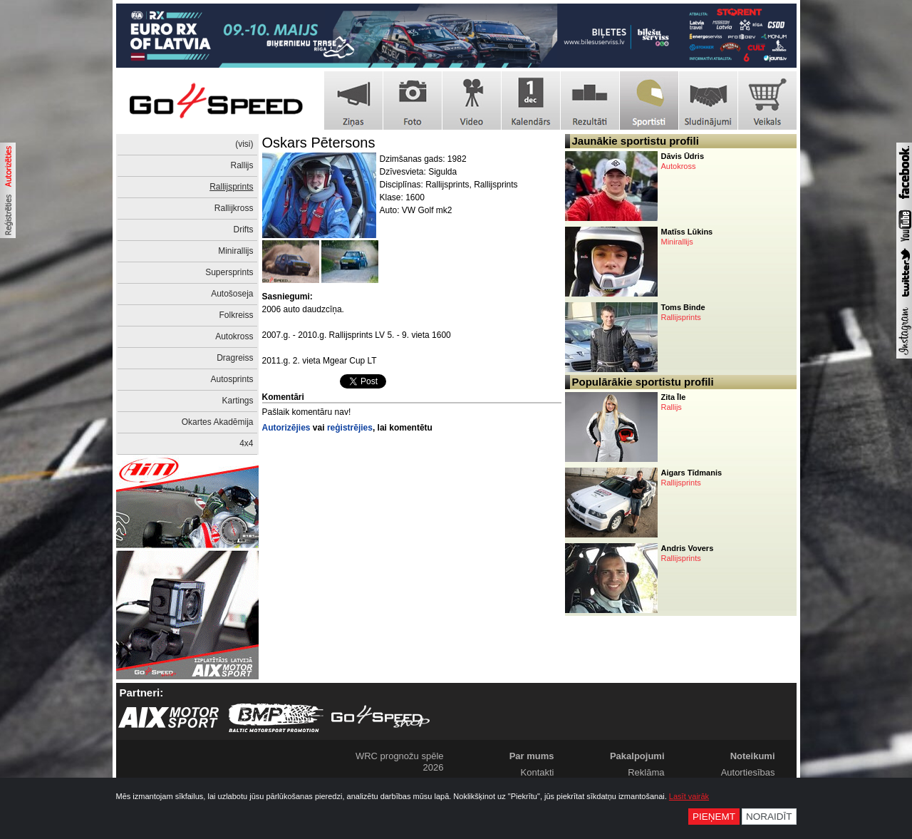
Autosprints (231, 379)
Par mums (531, 756)
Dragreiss (235, 358)
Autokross (234, 336)
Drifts (244, 230)
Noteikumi (752, 756)
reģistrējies (350, 428)
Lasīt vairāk (689, 796)
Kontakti (537, 772)
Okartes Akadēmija (218, 422)
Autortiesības (748, 772)
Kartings (237, 401)
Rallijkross (234, 208)
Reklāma (646, 772)
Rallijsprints (231, 187)
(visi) (244, 144)
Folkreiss (236, 315)
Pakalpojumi (637, 756)
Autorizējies (286, 428)
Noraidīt (769, 816)
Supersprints (229, 272)
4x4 (246, 443)
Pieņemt (714, 816)
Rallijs (241, 165)
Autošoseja (232, 294)
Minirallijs (235, 251)
